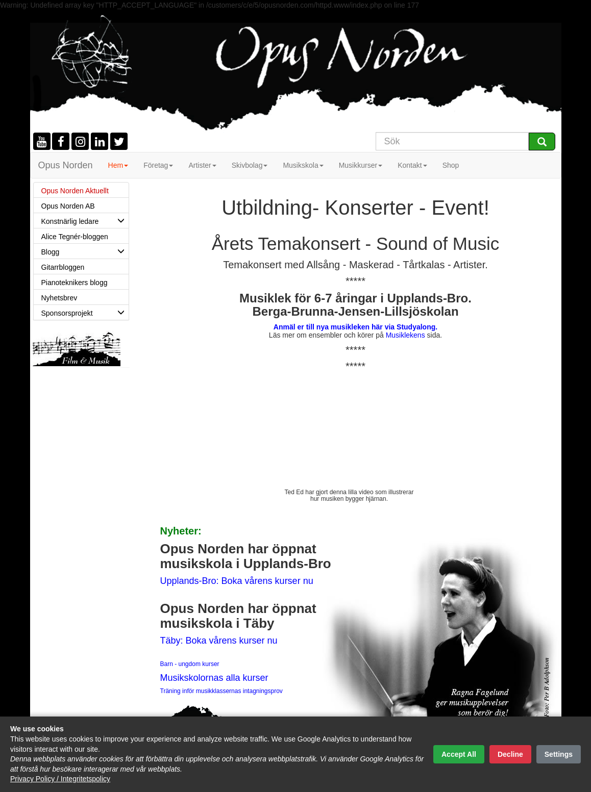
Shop (450, 165)
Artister (202, 165)
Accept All (458, 754)
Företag (158, 165)
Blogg (85, 251)
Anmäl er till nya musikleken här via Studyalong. (355, 327)
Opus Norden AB (68, 206)
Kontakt (412, 165)
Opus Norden (65, 165)
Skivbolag (250, 165)
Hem (118, 165)
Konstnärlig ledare (85, 220)
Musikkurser (360, 165)
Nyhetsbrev (59, 298)
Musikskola (303, 165)
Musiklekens (405, 335)
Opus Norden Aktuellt (75, 191)
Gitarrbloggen (63, 267)
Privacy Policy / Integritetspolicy (60, 779)
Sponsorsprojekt (85, 312)
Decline (510, 754)
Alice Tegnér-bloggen (74, 237)
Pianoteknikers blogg (74, 282)
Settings (559, 754)
